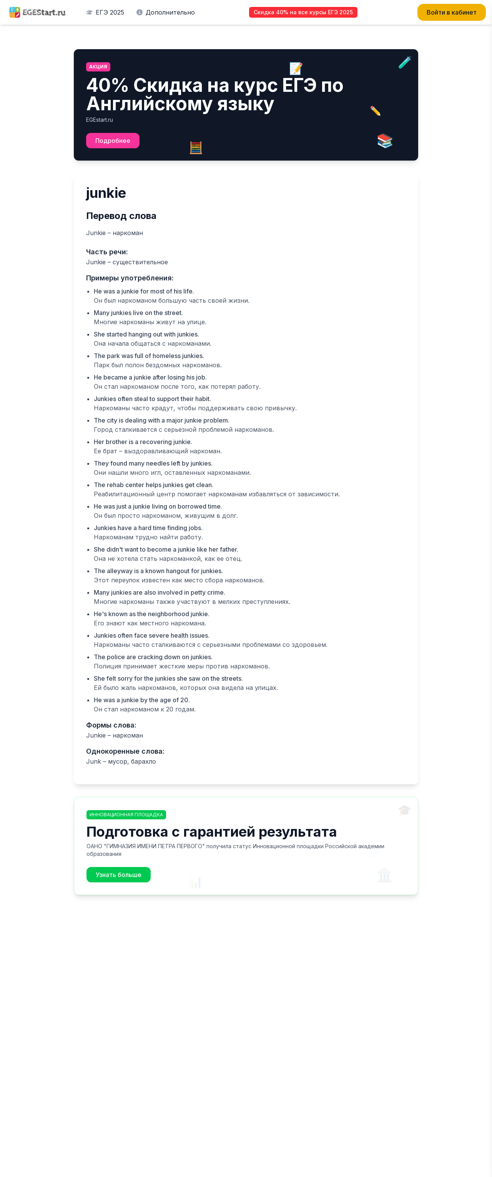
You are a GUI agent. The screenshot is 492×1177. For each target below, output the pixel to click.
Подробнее (112, 140)
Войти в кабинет (452, 12)
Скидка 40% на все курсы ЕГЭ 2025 (303, 12)
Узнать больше (118, 875)
